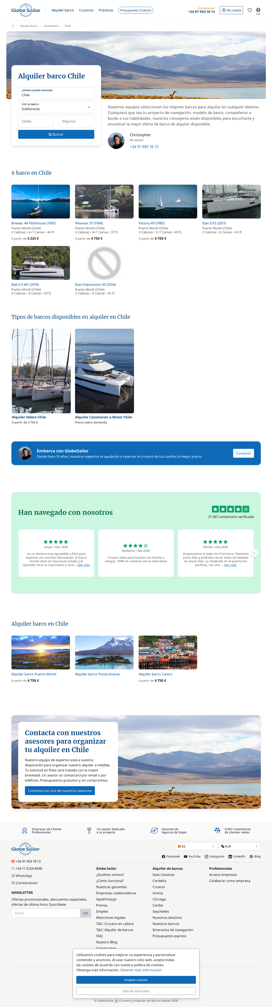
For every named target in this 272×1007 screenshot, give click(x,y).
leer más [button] (84, 565)
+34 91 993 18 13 (144, 146)
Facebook (171, 856)
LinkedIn (236, 856)
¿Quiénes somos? (110, 874)
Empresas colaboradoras (116, 893)
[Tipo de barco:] (56, 107)
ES (196, 846)
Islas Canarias (164, 874)
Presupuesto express (169, 936)
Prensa (101, 905)
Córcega (159, 899)
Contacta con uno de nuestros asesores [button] (60, 790)
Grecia (158, 893)
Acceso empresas (223, 874)
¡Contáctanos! (24, 883)
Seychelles (161, 911)
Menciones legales (111, 917)
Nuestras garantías (111, 887)
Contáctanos (106, 948)
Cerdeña (159, 880)
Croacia (159, 887)
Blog (255, 856)
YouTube (192, 856)
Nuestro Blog (106, 942)
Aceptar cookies (136, 980)
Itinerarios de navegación (173, 929)
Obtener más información (141, 970)
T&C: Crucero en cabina (115, 923)
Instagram (214, 856)
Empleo (102, 911)
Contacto (243, 453)
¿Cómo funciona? (110, 880)
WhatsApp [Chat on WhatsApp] (21, 875)
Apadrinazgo (106, 899)
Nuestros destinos (167, 917)
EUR (239, 846)
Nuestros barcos (166, 923)
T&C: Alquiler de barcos (114, 929)
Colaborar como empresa (229, 880)
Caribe (158, 905)
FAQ (99, 936)
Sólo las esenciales (136, 991)
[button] (63, 10)
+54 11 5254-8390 (26, 868)
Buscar (56, 134)
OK (85, 913)
